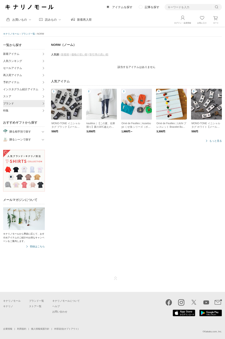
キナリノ (8, 306)
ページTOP (115, 278)
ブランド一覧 (28, 34)
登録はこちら (37, 246)
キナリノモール (11, 34)
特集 (6, 110)
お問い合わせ (59, 311)
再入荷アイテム (12, 75)
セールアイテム (12, 68)
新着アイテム (11, 53)
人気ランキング (12, 61)
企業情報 (7, 329)
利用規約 (21, 329)
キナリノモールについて (66, 300)
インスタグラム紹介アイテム (20, 89)
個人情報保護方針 (40, 329)
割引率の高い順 (98, 54)
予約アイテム (11, 82)
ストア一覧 (35, 306)
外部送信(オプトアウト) (66, 329)
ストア (7, 96)
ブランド (8, 103)
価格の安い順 (79, 54)
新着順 (65, 54)
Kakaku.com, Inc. (213, 331)
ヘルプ (56, 306)
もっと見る (215, 141)
